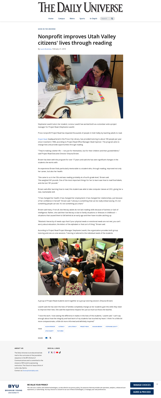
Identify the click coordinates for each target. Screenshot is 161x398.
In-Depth (93, 18)
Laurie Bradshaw (46, 49)
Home (50, 18)
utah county (49, 331)
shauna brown (97, 326)
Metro (72, 18)
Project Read (43, 139)
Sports (82, 18)
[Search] (107, 18)
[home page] (80, 9)
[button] (157, 384)
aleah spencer (50, 326)
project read (84, 326)
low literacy (72, 326)
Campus (61, 18)
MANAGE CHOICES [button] (142, 384)
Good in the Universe (47, 29)
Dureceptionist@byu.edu (31, 370)
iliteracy (61, 326)
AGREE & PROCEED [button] (142, 391)
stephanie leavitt (111, 326)
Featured (60, 331)
